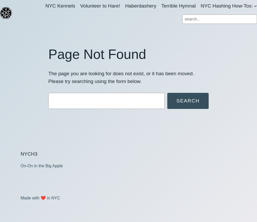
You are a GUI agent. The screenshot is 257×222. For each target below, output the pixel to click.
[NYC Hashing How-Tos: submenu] (255, 6)
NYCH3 (29, 154)
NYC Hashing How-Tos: (227, 6)
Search (188, 100)
